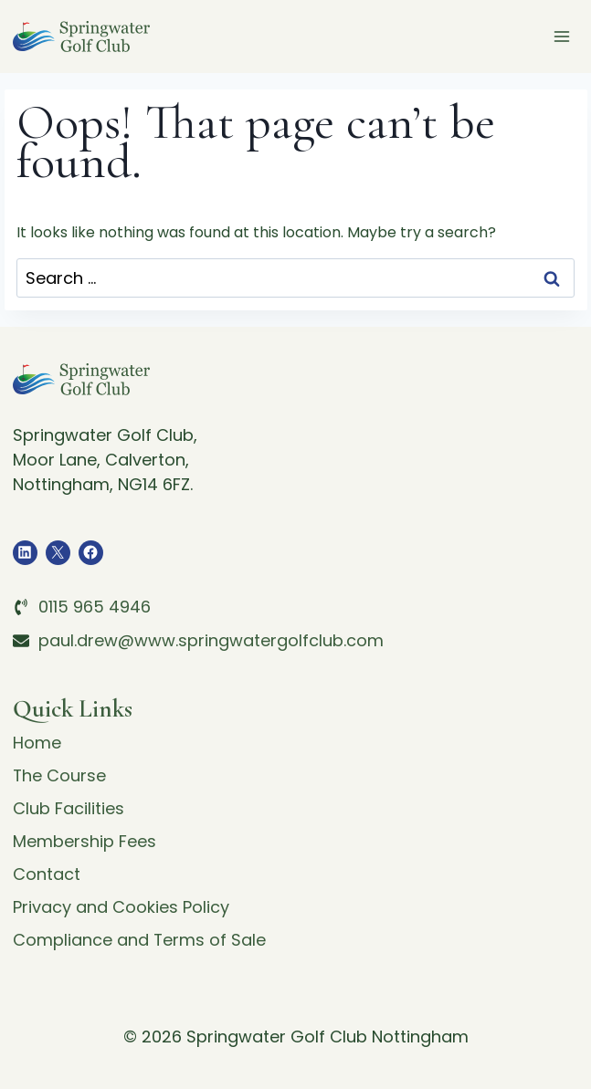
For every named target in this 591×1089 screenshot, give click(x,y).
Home (37, 742)
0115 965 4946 (94, 606)
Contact (46, 874)
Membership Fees (84, 841)
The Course (60, 775)
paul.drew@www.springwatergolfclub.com (211, 640)
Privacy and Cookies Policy (121, 906)
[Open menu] (562, 36)
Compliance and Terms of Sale (140, 939)
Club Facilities (68, 808)
